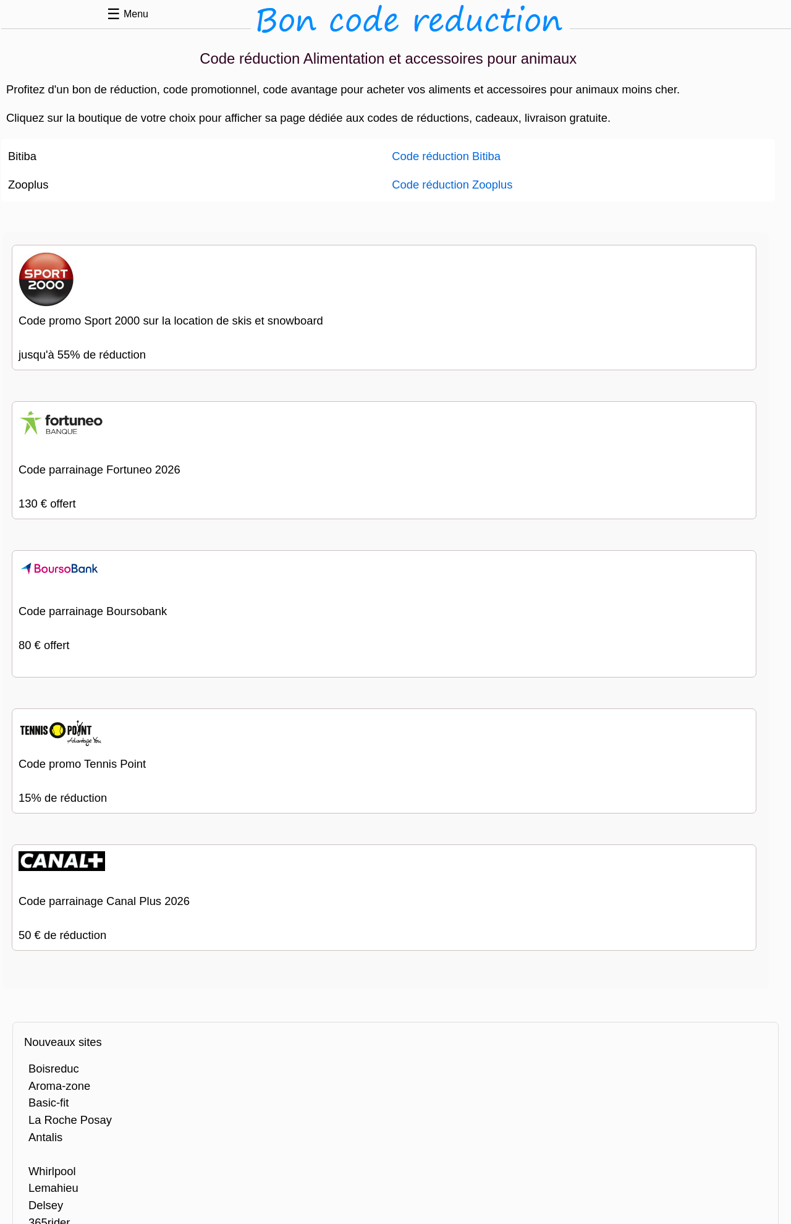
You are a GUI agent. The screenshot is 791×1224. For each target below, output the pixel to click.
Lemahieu (53, 1187)
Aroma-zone (59, 1085)
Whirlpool (52, 1171)
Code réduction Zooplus (452, 184)
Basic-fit (48, 1102)
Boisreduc (53, 1068)
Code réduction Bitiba (446, 156)
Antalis (45, 1137)
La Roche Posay (70, 1119)
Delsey (45, 1205)
